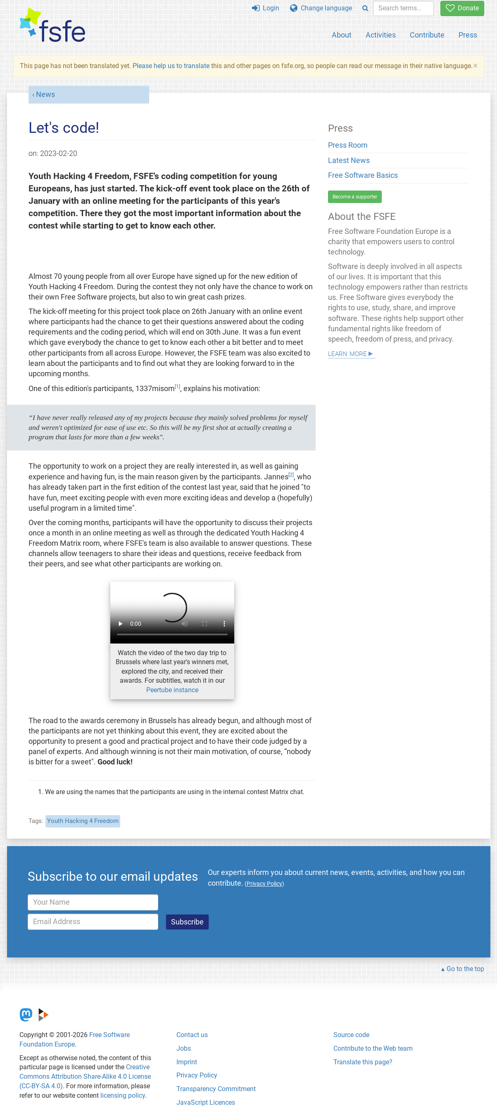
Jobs (183, 1048)
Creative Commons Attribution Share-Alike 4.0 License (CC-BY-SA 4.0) (85, 1076)
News (45, 94)
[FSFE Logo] (52, 25)
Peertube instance (172, 690)
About (342, 35)
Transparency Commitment (216, 1089)
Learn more (347, 353)
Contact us (192, 1035)
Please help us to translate (171, 66)
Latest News (349, 160)
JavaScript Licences (205, 1102)
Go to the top (465, 969)
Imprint (186, 1062)
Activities (381, 35)
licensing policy (122, 1095)
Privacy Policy (196, 1075)
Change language (321, 8)
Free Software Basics (363, 175)
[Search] (365, 8)
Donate (462, 8)
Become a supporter (355, 197)
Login (265, 8)
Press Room (348, 145)
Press (468, 35)
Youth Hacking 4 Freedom (83, 821)
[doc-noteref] (177, 388)
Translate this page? (362, 1062)
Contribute (427, 35)
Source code (351, 1035)
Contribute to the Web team (373, 1048)
